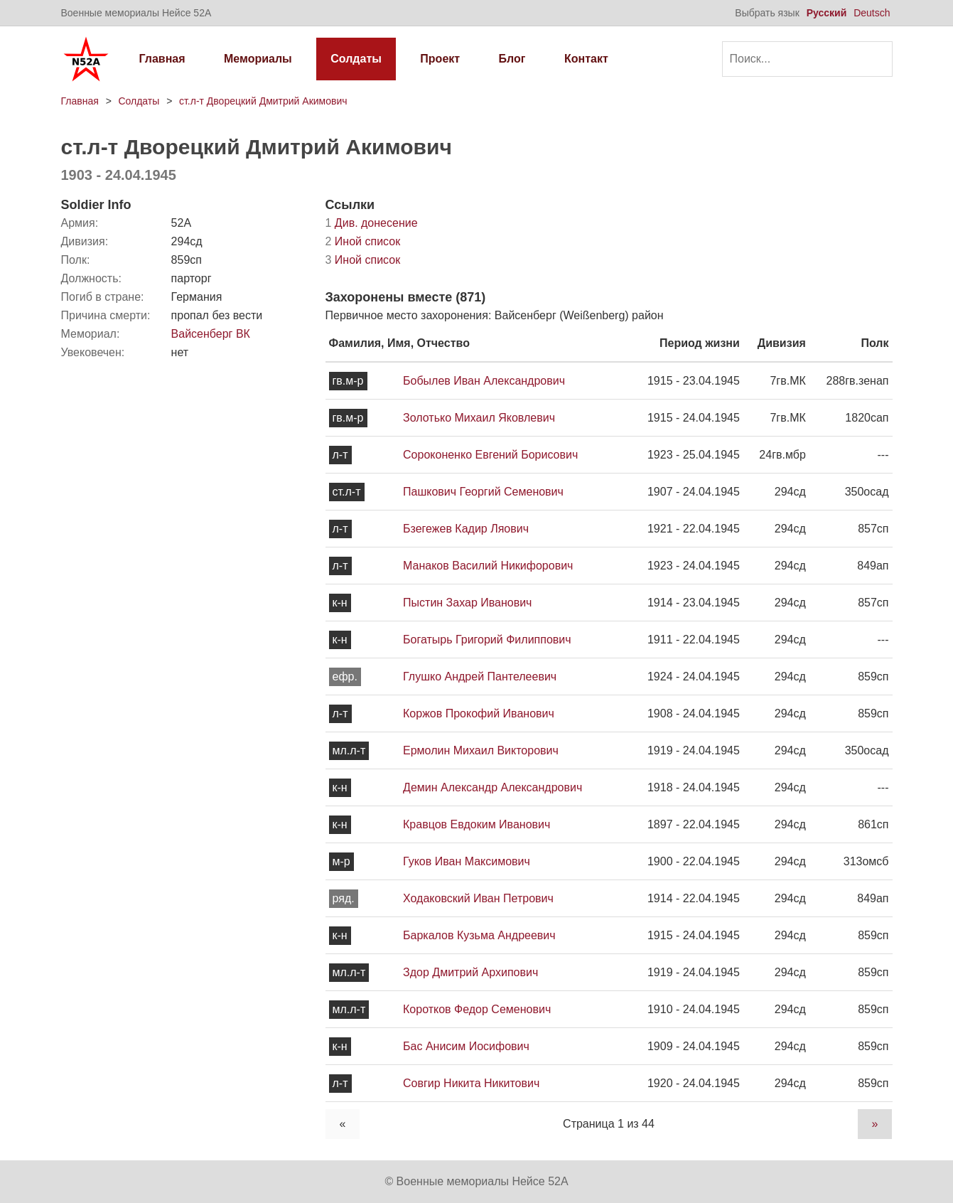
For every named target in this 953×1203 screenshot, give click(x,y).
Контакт (586, 59)
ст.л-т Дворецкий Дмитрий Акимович (263, 101)
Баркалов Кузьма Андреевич (479, 935)
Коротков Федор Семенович (477, 1009)
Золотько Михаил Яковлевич (479, 418)
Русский (827, 12)
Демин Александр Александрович (492, 787)
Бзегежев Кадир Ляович (466, 529)
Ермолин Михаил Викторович (481, 750)
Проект (440, 59)
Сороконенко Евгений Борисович (490, 455)
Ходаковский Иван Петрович (478, 898)
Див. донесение (371, 223)
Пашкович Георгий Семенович (483, 492)
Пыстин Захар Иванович (467, 603)
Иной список (363, 241)
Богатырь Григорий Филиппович (487, 639)
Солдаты (356, 59)
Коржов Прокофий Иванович (478, 713)
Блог (512, 59)
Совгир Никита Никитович (471, 1083)
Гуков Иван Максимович (466, 861)
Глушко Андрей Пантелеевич (479, 676)
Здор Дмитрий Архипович (470, 972)
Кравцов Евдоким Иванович (476, 824)
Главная (162, 59)
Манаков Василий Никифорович (488, 566)
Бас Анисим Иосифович (466, 1046)
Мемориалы (258, 59)
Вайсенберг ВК (210, 334)
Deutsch (872, 12)
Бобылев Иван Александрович (484, 381)
